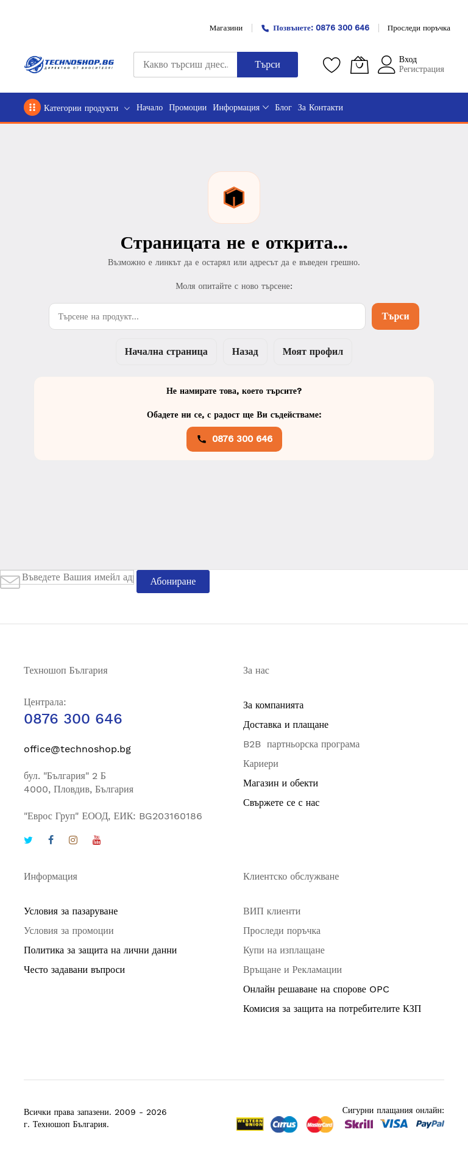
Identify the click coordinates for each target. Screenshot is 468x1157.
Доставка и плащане (285, 724)
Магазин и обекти (280, 783)
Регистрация (421, 69)
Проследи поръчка (419, 27)
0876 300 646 (234, 438)
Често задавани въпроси (74, 969)
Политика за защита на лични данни (100, 950)
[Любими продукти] (332, 64)
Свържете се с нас (281, 802)
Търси (395, 316)
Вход (408, 59)
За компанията (273, 705)
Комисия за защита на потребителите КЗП (332, 1008)
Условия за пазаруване (71, 911)
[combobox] (185, 64)
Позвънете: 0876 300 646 (315, 27)
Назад (245, 351)
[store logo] (69, 64)
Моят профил (313, 351)
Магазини (226, 27)
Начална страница (166, 351)
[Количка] (359, 64)
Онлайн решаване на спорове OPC (316, 989)
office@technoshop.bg (77, 749)
